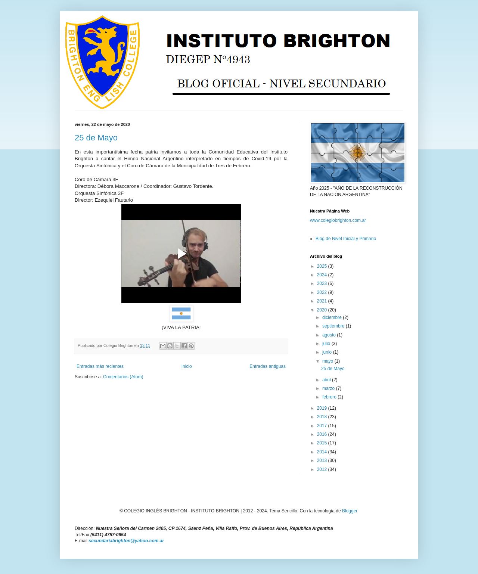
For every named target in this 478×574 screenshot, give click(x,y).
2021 (322, 301)
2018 (322, 416)
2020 (322, 310)
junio (327, 352)
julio (327, 343)
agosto (329, 335)
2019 (322, 408)
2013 (322, 460)
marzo (329, 388)
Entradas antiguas (267, 366)
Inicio (186, 366)
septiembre (334, 326)
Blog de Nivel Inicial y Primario (346, 238)
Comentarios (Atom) (123, 376)
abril (327, 379)
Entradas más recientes (100, 366)
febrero (330, 397)
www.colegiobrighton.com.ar (338, 220)
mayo (328, 361)
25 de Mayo (96, 137)
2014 (322, 451)
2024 (322, 274)
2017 (322, 425)
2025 (322, 266)
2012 (322, 469)
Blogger (349, 511)
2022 (322, 292)
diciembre (332, 317)
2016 (322, 434)
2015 (322, 443)
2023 (322, 283)
